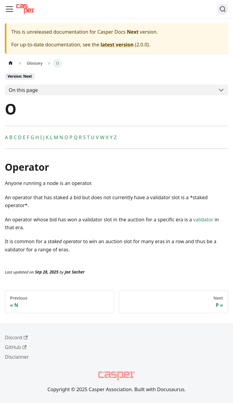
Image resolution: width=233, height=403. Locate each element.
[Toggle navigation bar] (9, 9)
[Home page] (10, 63)
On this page (23, 90)
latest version (116, 44)
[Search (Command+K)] (222, 9)
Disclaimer (17, 357)
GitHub (15, 347)
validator (203, 219)
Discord (16, 337)
